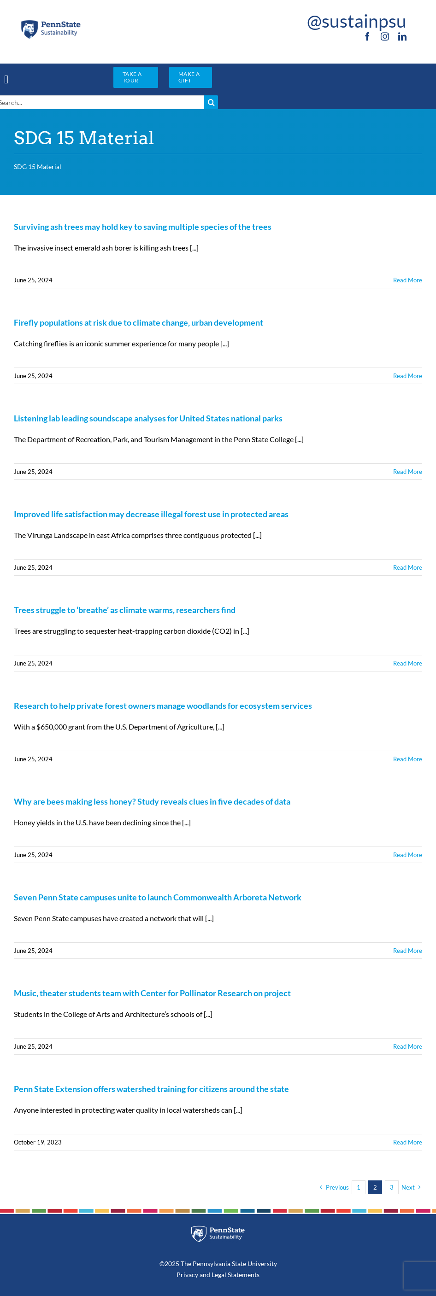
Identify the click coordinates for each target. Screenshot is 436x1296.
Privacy (187, 1274)
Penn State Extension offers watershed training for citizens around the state (151, 1089)
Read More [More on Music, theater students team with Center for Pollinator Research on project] (407, 1046)
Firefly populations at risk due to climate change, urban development (138, 322)
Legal (219, 1274)
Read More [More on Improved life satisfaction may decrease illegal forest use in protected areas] (407, 567)
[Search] (211, 102)
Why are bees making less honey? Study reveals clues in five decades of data (152, 801)
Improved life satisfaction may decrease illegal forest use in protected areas (151, 514)
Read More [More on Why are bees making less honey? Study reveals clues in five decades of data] (407, 854)
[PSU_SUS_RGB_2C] (50, 22)
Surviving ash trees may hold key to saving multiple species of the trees (142, 227)
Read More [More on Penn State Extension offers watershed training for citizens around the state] (407, 1142)
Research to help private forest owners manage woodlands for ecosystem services (163, 706)
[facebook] (367, 36)
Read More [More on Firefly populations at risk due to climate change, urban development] (407, 375)
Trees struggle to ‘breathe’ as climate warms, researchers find (125, 610)
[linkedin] (402, 36)
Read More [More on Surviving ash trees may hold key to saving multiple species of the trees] (407, 280)
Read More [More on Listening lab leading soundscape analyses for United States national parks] (407, 471)
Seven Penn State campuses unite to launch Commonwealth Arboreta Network (157, 897)
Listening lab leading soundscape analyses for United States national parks (148, 418)
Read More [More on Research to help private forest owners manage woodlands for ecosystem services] (407, 759)
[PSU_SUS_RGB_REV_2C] (218, 1229)
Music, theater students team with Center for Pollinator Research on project (152, 993)
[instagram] (385, 36)
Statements (242, 1274)
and (205, 1274)
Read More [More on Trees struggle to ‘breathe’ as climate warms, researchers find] (407, 663)
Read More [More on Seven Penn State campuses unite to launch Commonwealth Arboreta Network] (407, 950)
